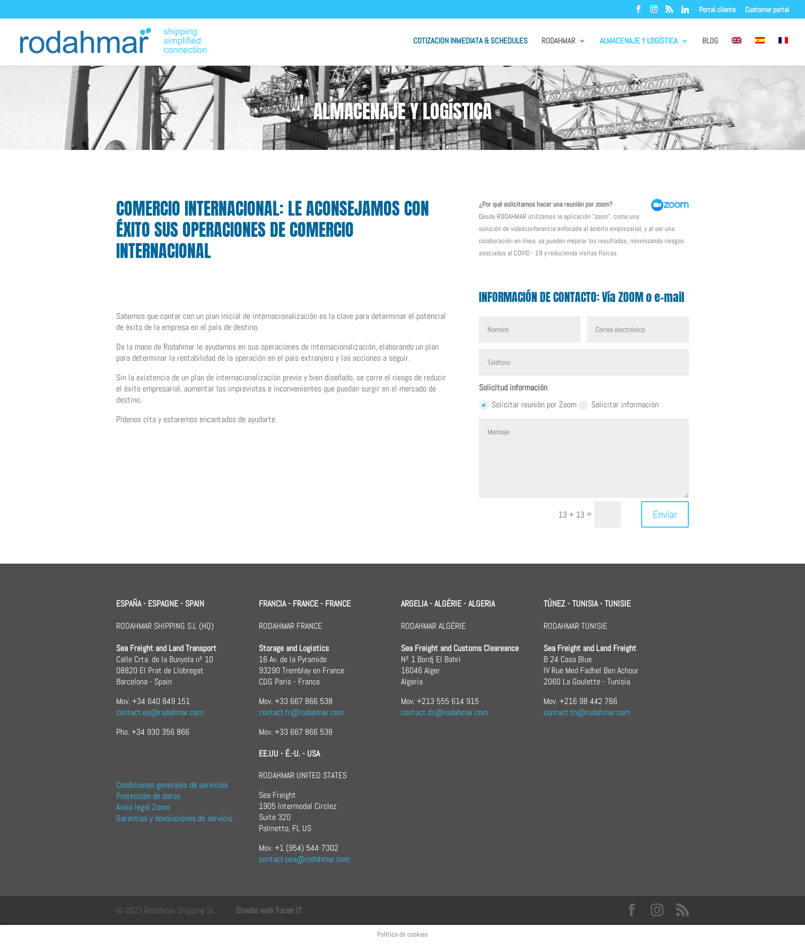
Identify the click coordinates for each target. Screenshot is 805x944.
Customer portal (767, 10)
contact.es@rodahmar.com (159, 712)
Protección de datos (148, 795)
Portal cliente (717, 10)
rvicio (223, 818)
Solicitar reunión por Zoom (527, 404)
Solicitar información (619, 404)
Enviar (665, 514)
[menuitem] (736, 51)
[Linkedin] (685, 12)
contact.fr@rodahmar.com (301, 712)
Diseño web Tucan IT (269, 910)
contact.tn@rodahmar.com (587, 712)
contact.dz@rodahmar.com (444, 712)
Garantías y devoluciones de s (163, 818)
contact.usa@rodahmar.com (304, 859)
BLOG (710, 41)
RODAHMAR (558, 41)
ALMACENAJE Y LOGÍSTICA (639, 41)
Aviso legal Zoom (143, 807)
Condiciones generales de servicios (172, 784)
